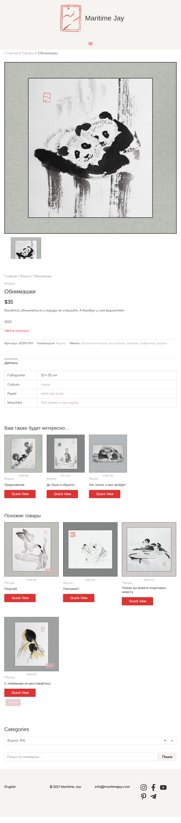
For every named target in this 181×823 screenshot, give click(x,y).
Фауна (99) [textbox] (86, 747)
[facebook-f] (154, 793)
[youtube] (164, 793)
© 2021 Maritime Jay (65, 793)
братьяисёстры (94, 348)
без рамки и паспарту (60, 407)
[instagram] (144, 793)
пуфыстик (148, 348)
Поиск (167, 763)
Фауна (25, 281)
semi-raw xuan (52, 398)
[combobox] (90, 747)
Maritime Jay (106, 21)
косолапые (117, 348)
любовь (132, 348)
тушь (45, 389)
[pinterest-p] (144, 802)
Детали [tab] (11, 368)
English (10, 793)
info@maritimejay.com (112, 793)
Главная (10, 281)
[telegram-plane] (154, 802)
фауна (162, 348)
